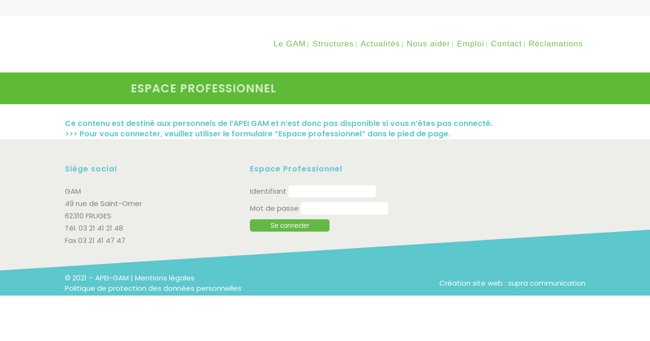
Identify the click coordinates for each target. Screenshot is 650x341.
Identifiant (268, 191)
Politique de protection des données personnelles (153, 288)
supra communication (547, 283)
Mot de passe (274, 208)
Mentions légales (165, 278)
